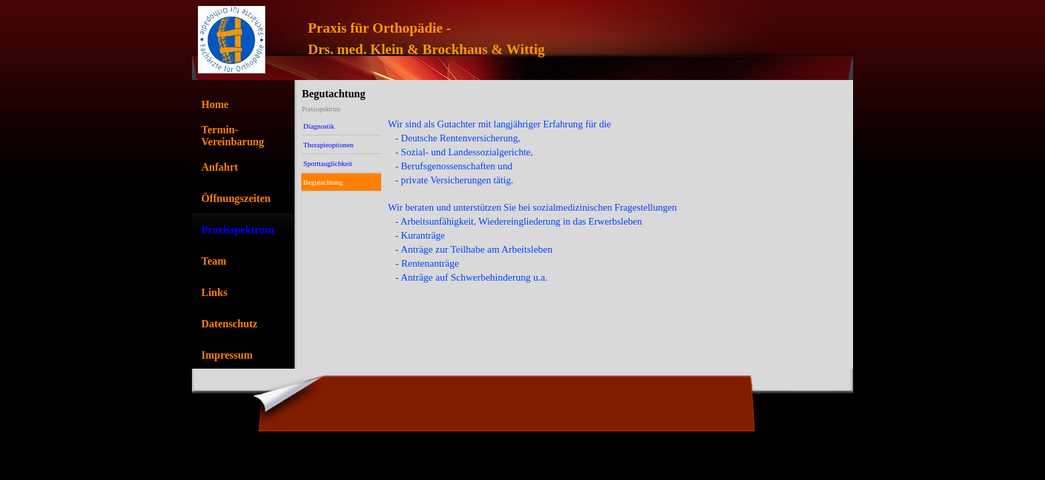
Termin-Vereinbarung (232, 135)
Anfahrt (219, 167)
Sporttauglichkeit (327, 163)
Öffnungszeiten (236, 198)
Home (215, 104)
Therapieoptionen (328, 145)
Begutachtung (323, 182)
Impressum (227, 355)
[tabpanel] (557, 38)
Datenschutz (229, 323)
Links (214, 292)
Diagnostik (319, 126)
